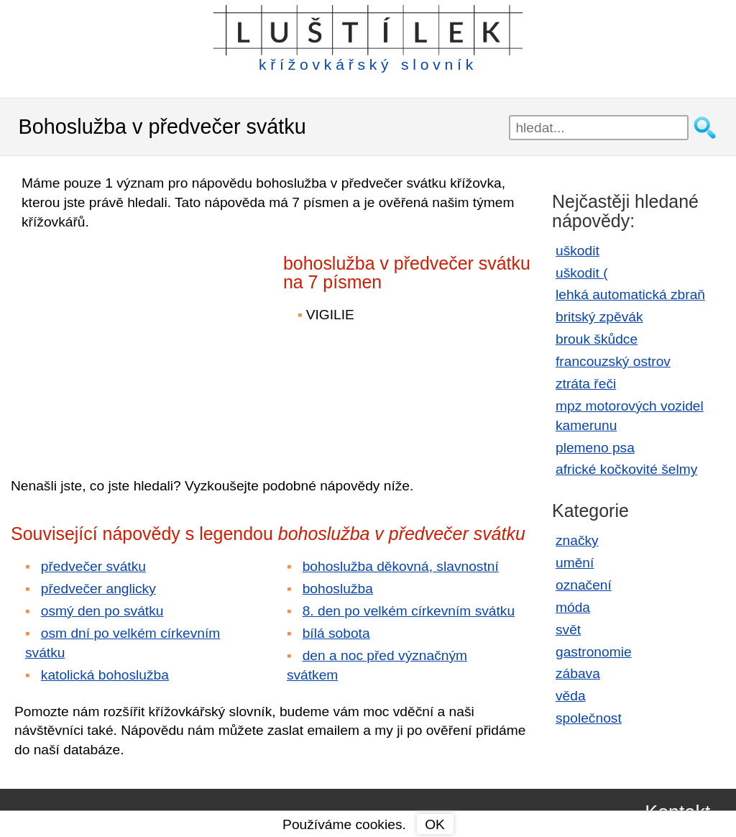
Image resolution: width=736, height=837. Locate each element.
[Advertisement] (136, 343)
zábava (578, 673)
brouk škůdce (597, 339)
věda (571, 695)
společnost (589, 718)
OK (435, 824)
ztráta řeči (586, 383)
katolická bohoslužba (105, 674)
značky (577, 540)
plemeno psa (595, 447)
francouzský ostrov (613, 361)
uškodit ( (582, 272)
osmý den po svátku (102, 610)
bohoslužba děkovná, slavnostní (401, 566)
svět (568, 629)
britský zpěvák (599, 316)
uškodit (577, 250)
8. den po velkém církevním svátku (409, 610)
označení (584, 585)
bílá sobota (336, 633)
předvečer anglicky (98, 588)
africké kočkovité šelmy (626, 469)
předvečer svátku (93, 566)
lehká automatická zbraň (630, 294)
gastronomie (594, 651)
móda (573, 607)
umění (575, 562)
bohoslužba (338, 588)
